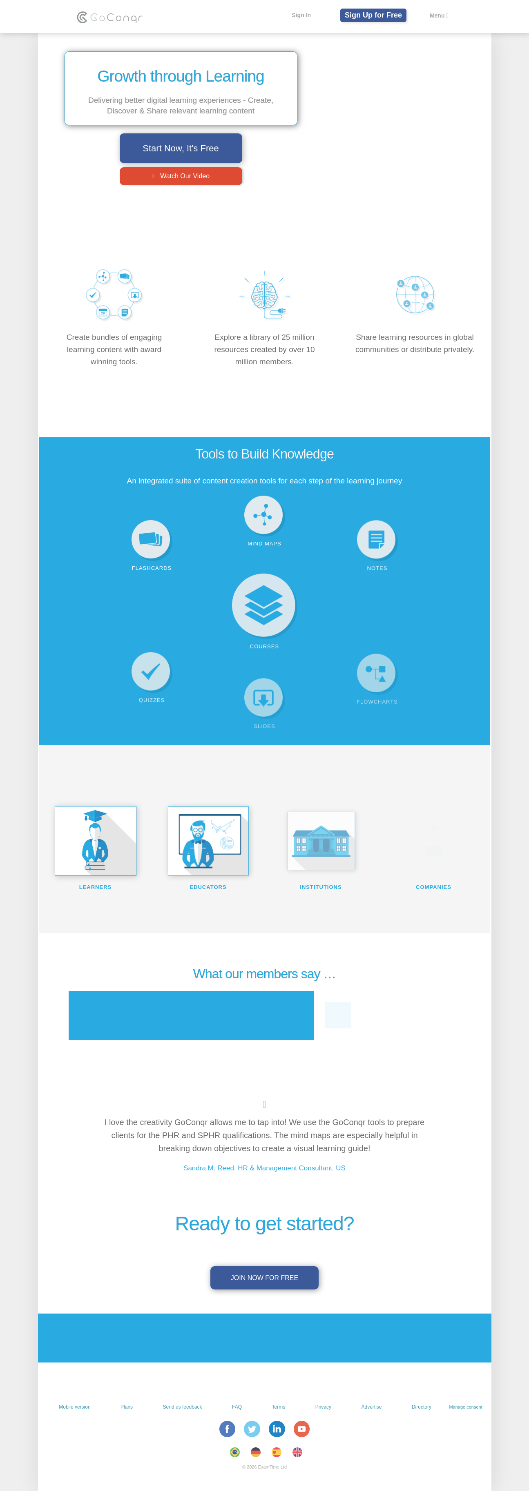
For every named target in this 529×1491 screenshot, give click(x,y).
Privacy (323, 1407)
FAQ (237, 1407)
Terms (279, 1407)
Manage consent (465, 1407)
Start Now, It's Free (181, 148)
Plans (127, 1407)
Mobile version (74, 1407)
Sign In (301, 15)
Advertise (371, 1407)
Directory (421, 1407)
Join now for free (264, 1277)
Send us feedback (182, 1407)
